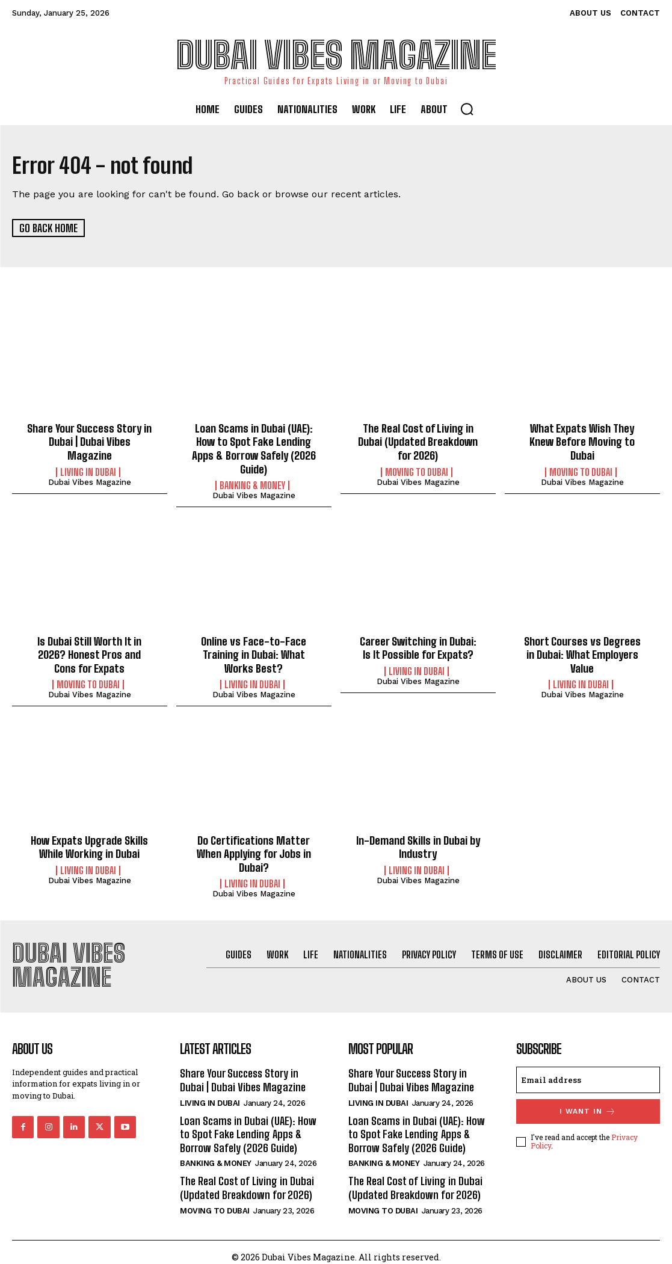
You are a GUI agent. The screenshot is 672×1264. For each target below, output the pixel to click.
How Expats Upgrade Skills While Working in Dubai (89, 842)
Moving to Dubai (416, 470)
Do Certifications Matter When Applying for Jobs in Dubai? (253, 848)
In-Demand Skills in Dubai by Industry (418, 842)
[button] (466, 108)
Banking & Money (252, 483)
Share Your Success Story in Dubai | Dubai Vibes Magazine (89, 440)
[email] (588, 1074)
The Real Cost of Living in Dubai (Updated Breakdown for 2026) (418, 440)
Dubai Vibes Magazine (89, 480)
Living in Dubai (88, 470)
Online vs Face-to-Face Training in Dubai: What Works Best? (254, 651)
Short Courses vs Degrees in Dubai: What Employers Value (582, 651)
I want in (587, 1105)
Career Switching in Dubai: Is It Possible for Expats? (418, 645)
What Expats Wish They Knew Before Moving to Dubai (582, 440)
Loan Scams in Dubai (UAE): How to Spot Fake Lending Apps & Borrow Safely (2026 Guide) (254, 447)
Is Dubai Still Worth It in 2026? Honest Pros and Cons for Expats (90, 651)
